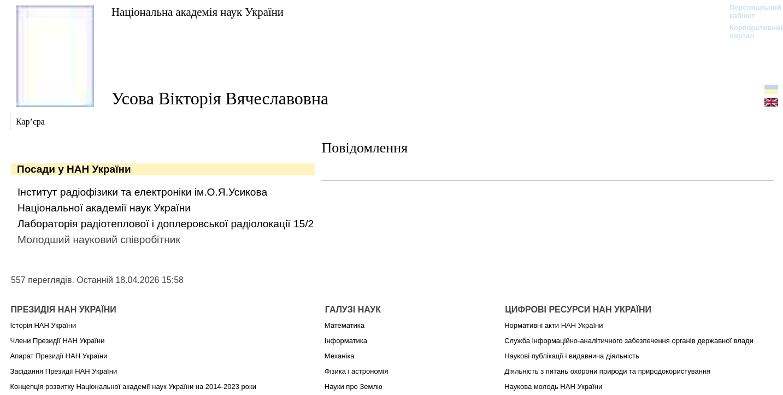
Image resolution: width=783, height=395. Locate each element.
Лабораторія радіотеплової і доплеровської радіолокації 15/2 (165, 223)
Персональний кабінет (749, 11)
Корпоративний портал (749, 31)
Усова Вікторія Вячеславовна (219, 98)
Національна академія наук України (197, 11)
